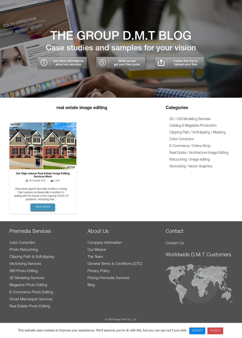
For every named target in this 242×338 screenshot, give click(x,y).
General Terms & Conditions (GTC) (115, 264)
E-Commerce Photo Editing (31, 292)
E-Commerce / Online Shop (189, 146)
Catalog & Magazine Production (193, 126)
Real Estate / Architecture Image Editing (198, 153)
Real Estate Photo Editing (29, 306)
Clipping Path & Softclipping (31, 257)
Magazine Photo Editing (28, 285)
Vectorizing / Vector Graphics (190, 166)
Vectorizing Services (25, 264)
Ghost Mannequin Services (31, 299)
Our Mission (97, 250)
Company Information (105, 243)
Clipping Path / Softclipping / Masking (197, 132)
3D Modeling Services (26, 278)
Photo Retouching (23, 250)
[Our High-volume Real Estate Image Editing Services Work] (42, 125)
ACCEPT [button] (197, 330)
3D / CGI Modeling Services (189, 119)
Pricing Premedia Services (108, 278)
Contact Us (175, 243)
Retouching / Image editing (189, 160)
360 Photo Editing (23, 271)
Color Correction (181, 139)
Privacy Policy (99, 271)
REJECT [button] (215, 330)
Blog (91, 285)
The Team (95, 257)
